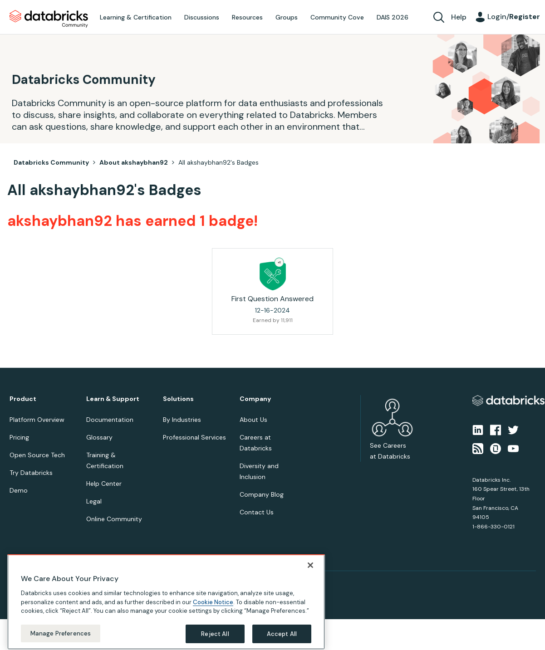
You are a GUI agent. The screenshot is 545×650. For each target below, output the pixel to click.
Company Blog (262, 494)
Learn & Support (112, 399)
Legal (94, 501)
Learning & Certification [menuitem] (136, 17)
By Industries (182, 419)
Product (23, 399)
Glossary (99, 437)
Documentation (109, 419)
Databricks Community (48, 19)
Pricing (19, 437)
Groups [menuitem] (286, 17)
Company (255, 399)
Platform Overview (37, 419)
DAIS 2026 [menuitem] (392, 17)
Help (458, 17)
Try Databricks (31, 473)
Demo (19, 490)
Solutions (178, 399)
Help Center (104, 483)
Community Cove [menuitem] (337, 17)
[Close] (310, 584)
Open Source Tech (37, 455)
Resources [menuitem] (247, 17)
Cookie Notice (213, 620)
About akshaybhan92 (133, 162)
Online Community (114, 519)
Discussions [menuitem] (201, 17)
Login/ (513, 16)
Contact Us (257, 512)
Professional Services (194, 437)
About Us (253, 419)
